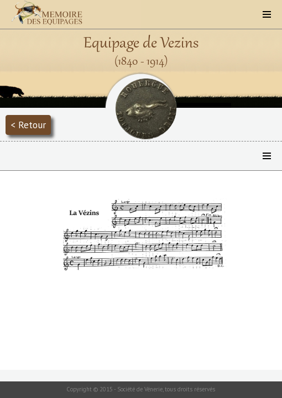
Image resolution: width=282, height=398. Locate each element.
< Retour (28, 124)
